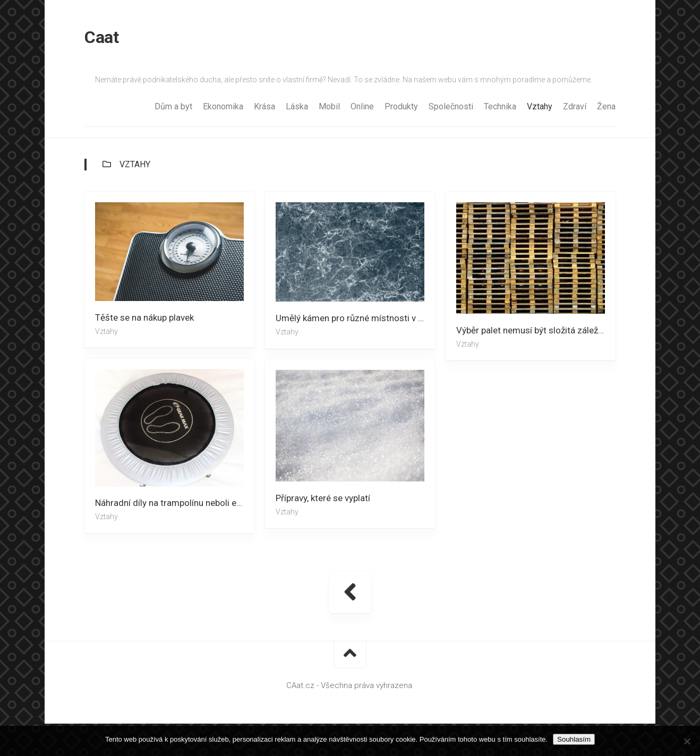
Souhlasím (574, 739)
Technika (500, 106)
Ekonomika (223, 106)
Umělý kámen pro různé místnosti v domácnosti (355, 318)
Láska (297, 106)
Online (362, 106)
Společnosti (451, 106)
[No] (686, 741)
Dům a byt (173, 106)
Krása (264, 106)
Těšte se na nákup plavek (144, 317)
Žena (606, 106)
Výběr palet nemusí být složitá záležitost (536, 330)
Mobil (329, 106)
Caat (101, 37)
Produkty (401, 106)
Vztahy (539, 106)
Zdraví (574, 106)
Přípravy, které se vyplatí (323, 498)
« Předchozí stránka (350, 592)
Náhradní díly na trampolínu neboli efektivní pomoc (174, 502)
